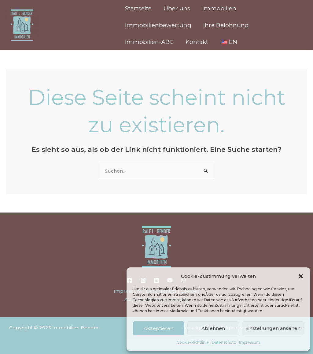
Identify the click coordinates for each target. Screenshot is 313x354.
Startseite (138, 8)
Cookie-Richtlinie (193, 342)
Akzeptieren (158, 328)
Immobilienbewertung (158, 25)
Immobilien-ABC (149, 41)
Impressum (249, 342)
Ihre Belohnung (225, 25)
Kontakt (196, 41)
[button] (301, 276)
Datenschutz (224, 342)
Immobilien (218, 8)
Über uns (176, 8)
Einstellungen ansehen (272, 328)
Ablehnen (213, 328)
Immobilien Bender (65, 22)
